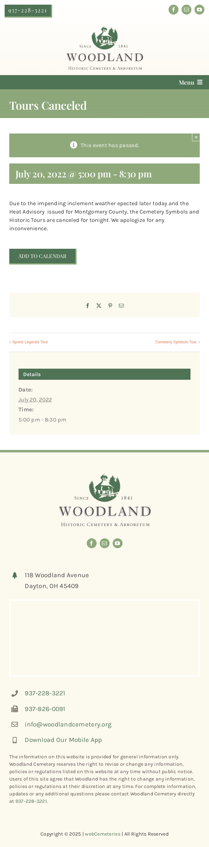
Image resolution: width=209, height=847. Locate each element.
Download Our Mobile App (63, 739)
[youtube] (199, 10)
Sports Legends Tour (30, 342)
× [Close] (196, 137)
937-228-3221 (45, 693)
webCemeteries (102, 834)
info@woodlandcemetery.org (68, 724)
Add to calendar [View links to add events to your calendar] (42, 256)
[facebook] (173, 10)
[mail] (186, 10)
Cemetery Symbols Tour (176, 342)
